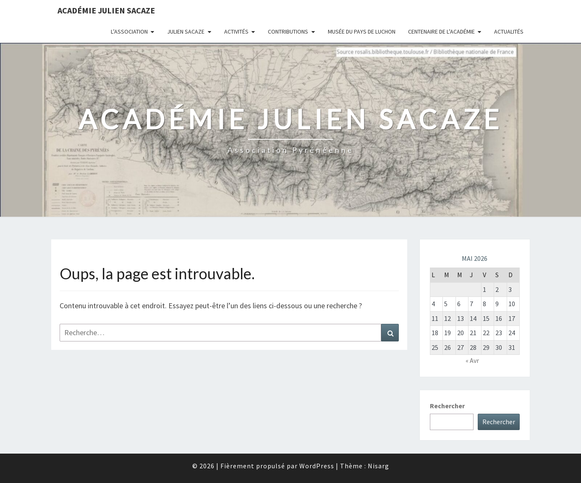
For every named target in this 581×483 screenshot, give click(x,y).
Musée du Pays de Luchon (361, 31)
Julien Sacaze (185, 31)
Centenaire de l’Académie (441, 31)
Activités (236, 31)
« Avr (472, 360)
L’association (129, 31)
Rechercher (447, 406)
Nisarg (378, 466)
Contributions (288, 31)
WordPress (316, 466)
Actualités (508, 31)
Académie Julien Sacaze (106, 10)
